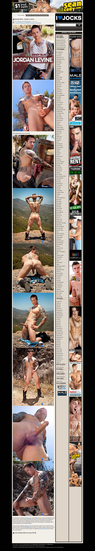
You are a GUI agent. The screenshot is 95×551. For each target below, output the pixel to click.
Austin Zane (58, 66)
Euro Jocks (58, 138)
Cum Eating (58, 115)
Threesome (58, 276)
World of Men (59, 293)
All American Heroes (60, 59)
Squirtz (57, 264)
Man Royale (58, 201)
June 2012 (58, 342)
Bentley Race (59, 79)
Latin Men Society (60, 192)
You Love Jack (59, 296)
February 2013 (59, 328)
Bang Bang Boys (59, 71)
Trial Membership (27, 21)
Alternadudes (59, 62)
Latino (57, 195)
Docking (58, 124)
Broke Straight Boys (60, 95)
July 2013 (58, 319)
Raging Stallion (59, 237)
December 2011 (59, 353)
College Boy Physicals (60, 109)
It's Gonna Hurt (59, 185)
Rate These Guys (59, 240)
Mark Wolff (58, 204)
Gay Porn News (59, 163)
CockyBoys (58, 106)
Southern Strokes (59, 255)
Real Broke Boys (59, 242)
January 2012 (59, 351)
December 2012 (59, 331)
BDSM (57, 75)
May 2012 (58, 344)
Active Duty (58, 55)
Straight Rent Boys (60, 269)
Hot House (58, 179)
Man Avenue (58, 199)
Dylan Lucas (58, 133)
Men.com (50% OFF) (60, 43)
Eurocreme (58, 140)
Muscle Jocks (59, 221)
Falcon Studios (59, 145)
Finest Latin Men (59, 147)
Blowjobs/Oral (59, 89)
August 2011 (58, 360)
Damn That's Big (59, 118)
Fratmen (58, 154)
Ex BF (57, 142)
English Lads (59, 136)
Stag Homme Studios (60, 266)
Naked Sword (59, 224)
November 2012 (59, 333)
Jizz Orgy (58, 188)
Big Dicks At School (60, 82)
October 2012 (59, 335)
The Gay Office (59, 275)
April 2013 (58, 324)
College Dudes (59, 111)
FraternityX (58, 152)
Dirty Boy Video (59, 120)
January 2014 (59, 312)
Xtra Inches (58, 294)
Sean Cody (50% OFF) (61, 45)
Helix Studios (59, 174)
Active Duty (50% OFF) (61, 41)
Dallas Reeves (59, 116)
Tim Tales (58, 278)
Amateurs (58, 64)
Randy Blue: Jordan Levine (24, 19)
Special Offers (59, 257)
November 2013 (59, 315)
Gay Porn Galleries (60, 161)
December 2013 (59, 314)
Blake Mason (59, 86)
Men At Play (58, 210)
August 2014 (58, 301)
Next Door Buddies (60, 226)
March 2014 (58, 308)
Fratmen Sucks (59, 156)
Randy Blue (20, 21)
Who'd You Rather (60, 291)
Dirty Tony (58, 122)
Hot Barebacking (59, 177)
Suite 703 (58, 271)
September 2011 (59, 358)
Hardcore (58, 172)
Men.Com (58, 217)
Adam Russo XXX (60, 57)
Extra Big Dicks (59, 143)
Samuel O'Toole (59, 248)
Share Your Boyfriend (60, 251)
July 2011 (58, 362)
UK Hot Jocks (59, 284)
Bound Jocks (59, 91)
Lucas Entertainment (60, 197)
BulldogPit (58, 98)
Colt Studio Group (60, 113)
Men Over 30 (59, 215)
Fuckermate (58, 160)
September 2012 (59, 337)
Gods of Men (59, 167)
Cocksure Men (59, 104)
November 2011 (59, 355)
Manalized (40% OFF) (60, 40)
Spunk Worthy (59, 262)
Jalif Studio (58, 186)
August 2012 (58, 339)
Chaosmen (58, 100)
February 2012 (59, 349)
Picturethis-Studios (60, 233)
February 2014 (59, 310)
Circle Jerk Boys (59, 102)
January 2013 (59, 330)
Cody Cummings (59, 107)
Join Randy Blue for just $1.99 (21, 133)
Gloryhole (58, 165)
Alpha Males (58, 61)
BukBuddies (58, 97)
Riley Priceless (59, 244)
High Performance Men (61, 176)
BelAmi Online (59, 77)
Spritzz (57, 260)
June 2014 (58, 303)
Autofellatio (58, 68)
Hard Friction (59, 170)
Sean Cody (58, 249)
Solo (23, 21)
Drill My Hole (59, 131)
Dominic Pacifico (59, 127)
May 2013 (58, 322)
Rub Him (58, 246)
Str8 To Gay (58, 267)
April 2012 (58, 346)
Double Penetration (60, 129)
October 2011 (59, 357)
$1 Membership (59, 52)
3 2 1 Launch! (59, 53)
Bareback (58, 73)
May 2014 (58, 305)
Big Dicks (58, 80)
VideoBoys (58, 289)
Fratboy (58, 151)
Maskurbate (58, 206)
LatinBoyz (58, 194)
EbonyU (58, 134)
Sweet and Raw (59, 273)
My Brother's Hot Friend (61, 222)
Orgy (57, 231)
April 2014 (58, 306)
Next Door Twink (59, 230)
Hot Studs (58, 181)
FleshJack (58, 149)
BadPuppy (58, 70)
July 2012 (58, 340)
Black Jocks (58, 84)
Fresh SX (58, 158)
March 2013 (58, 326)
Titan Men (58, 280)
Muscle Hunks (59, 219)
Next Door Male (59, 228)
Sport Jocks (58, 258)
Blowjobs (58, 88)
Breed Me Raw (59, 93)
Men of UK (58, 213)
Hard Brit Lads (59, 169)
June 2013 (58, 321)
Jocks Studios (59, 190)
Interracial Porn (59, 183)
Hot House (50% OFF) (60, 47)
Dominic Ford (59, 125)
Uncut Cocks (59, 287)
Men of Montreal (59, 212)
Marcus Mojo (59, 203)
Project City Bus (59, 235)
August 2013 (58, 317)
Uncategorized (59, 285)
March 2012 (58, 348)
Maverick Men (59, 208)
